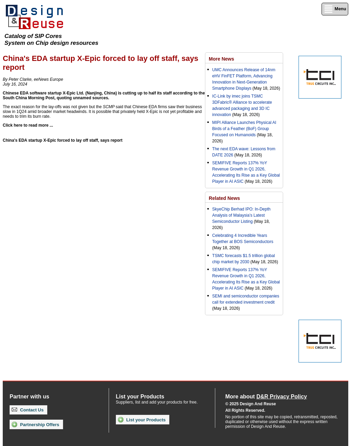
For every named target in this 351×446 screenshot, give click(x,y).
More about (266, 396)
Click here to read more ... (28, 125)
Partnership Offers (35, 424)
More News (221, 59)
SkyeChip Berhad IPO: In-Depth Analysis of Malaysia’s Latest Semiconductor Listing (241, 215)
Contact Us (28, 409)
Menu (335, 9)
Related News (224, 198)
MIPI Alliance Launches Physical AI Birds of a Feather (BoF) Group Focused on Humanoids (244, 128)
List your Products (142, 419)
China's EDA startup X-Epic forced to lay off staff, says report (62, 140)
